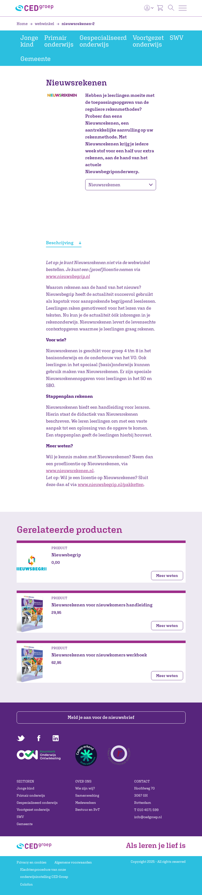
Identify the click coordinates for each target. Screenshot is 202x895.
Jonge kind (29, 41)
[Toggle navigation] (182, 8)
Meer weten (167, 575)
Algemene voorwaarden (73, 862)
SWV (176, 37)
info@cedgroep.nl (148, 817)
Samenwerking (87, 795)
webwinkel (42, 23)
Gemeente (35, 58)
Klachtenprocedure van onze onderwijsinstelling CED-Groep (44, 873)
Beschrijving (63, 242)
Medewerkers (85, 803)
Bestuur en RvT (87, 810)
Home (22, 23)
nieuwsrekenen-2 (76, 23)
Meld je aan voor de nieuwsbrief (101, 717)
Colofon (26, 884)
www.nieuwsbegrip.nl (68, 276)
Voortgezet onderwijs (148, 41)
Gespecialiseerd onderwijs (103, 41)
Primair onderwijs (59, 41)
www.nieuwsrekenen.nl (70, 470)
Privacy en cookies (31, 862)
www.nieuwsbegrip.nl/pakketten (111, 484)
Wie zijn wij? (85, 788)
